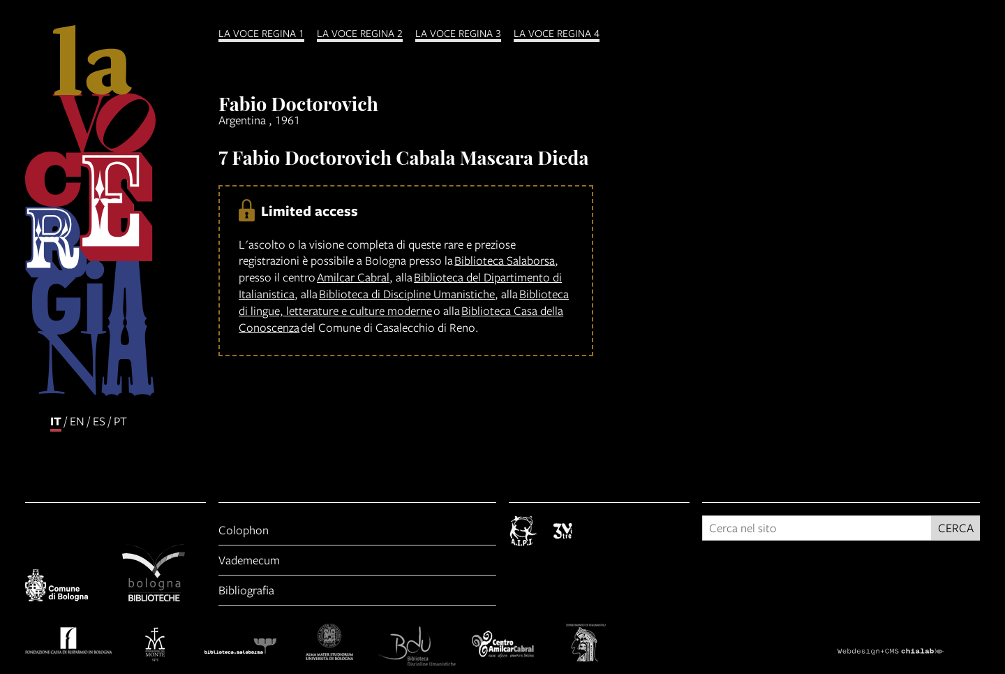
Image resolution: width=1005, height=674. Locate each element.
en (77, 421)
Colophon (243, 530)
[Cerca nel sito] (817, 528)
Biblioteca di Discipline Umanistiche (407, 294)
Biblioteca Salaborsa (504, 260)
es (99, 421)
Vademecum (249, 560)
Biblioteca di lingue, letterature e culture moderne (404, 302)
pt (120, 421)
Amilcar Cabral (353, 277)
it (55, 421)
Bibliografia (246, 590)
